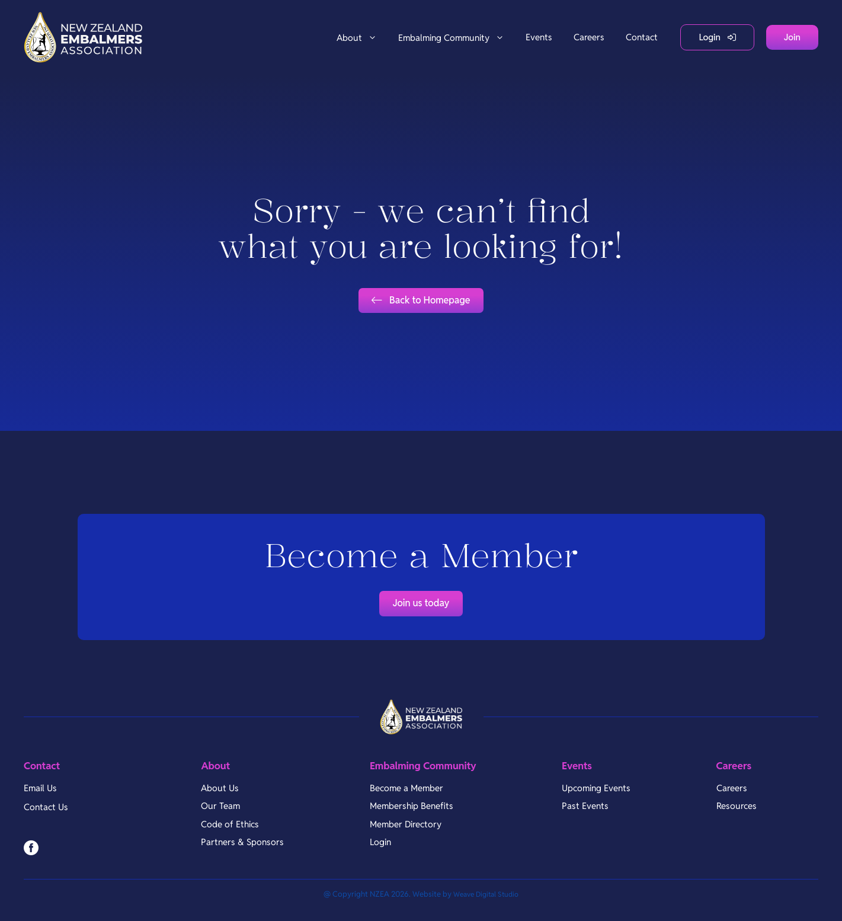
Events (539, 37)
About (362, 37)
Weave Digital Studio (486, 906)
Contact (642, 37)
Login (710, 37)
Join (792, 37)
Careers (589, 37)
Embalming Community (456, 37)
